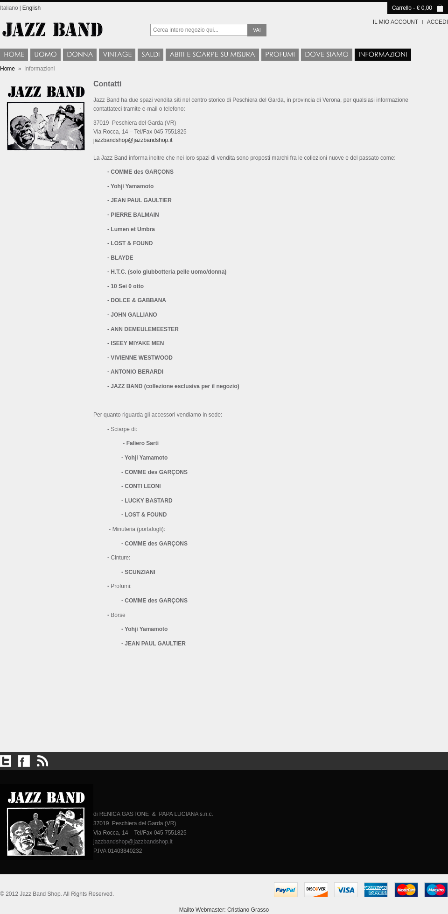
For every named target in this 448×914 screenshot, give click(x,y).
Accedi (437, 22)
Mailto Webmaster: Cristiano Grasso (224, 910)
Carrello (402, 8)
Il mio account (396, 22)
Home (7, 68)
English (31, 8)
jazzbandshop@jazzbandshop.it (133, 140)
